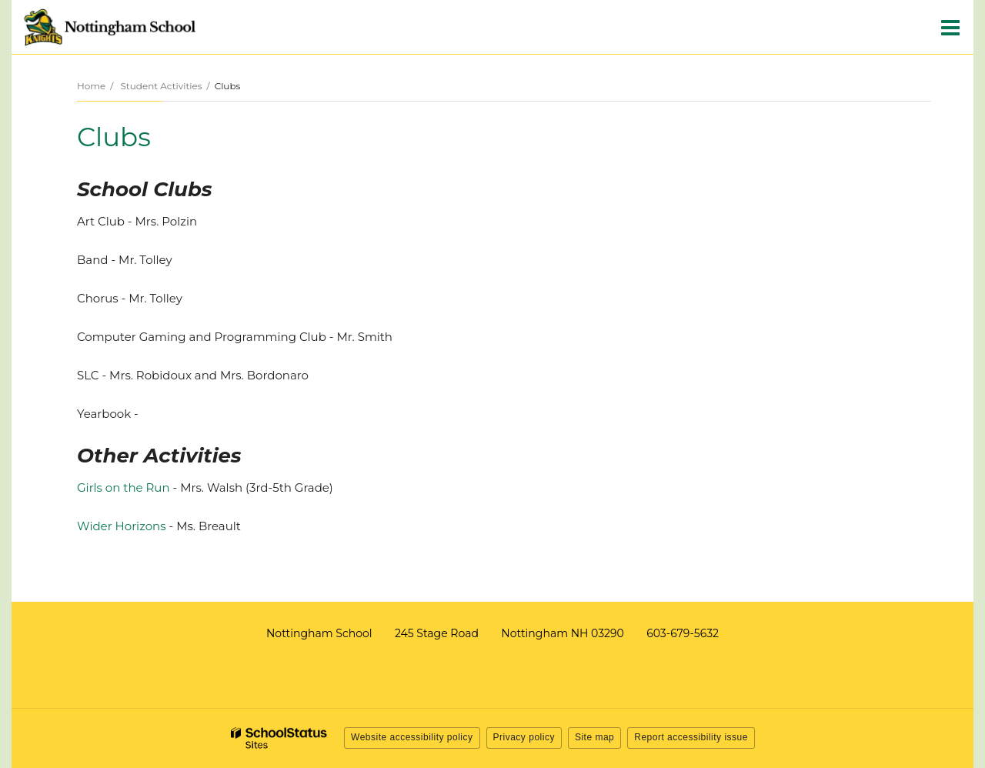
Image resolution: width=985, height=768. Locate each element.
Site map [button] (594, 737)
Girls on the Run (123, 487)
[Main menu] (950, 27)
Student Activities (161, 86)
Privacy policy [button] (524, 737)
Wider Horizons (121, 526)
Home (91, 86)
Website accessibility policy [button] (412, 737)
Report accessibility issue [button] (691, 737)
